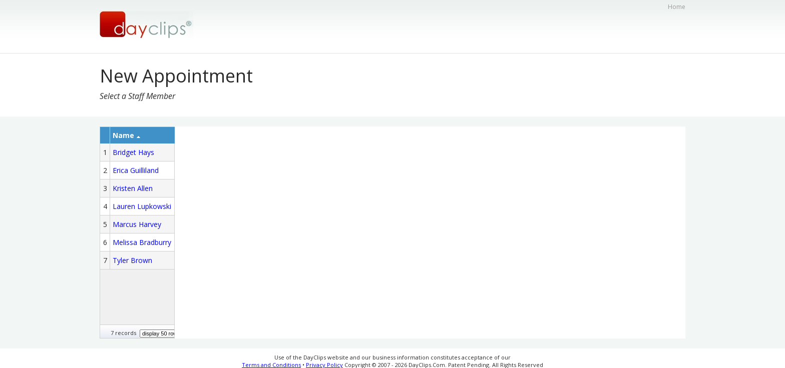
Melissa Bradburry (142, 242)
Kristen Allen (133, 188)
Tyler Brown (132, 260)
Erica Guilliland (136, 170)
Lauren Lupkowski (142, 206)
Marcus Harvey (137, 224)
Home (676, 6)
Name (126, 135)
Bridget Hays (133, 152)
